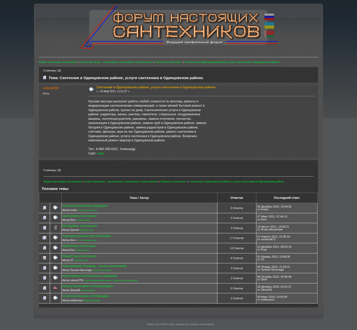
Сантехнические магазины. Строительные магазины (110, 280)
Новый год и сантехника (79, 256)
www (100, 153)
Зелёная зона (83, 220)
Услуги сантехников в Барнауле (85, 206)
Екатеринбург (88, 290)
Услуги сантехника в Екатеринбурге (87, 286)
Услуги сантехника (87, 210)
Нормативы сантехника (79, 246)
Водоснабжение (92, 300)
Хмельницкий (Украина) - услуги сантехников (94, 266)
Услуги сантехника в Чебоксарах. (86, 296)
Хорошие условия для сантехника (86, 236)
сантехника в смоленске (79, 216)
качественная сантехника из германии (89, 276)
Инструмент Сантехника (79, 226)
